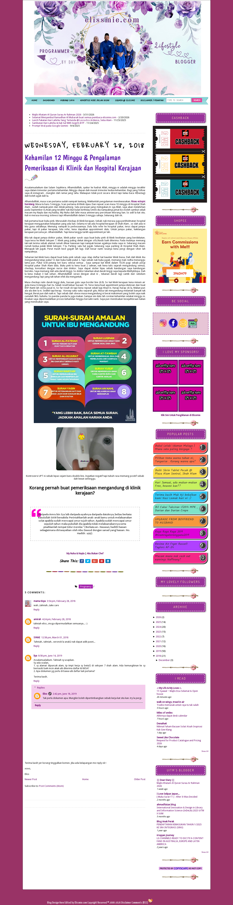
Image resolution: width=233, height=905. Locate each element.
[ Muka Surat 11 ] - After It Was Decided (177, 797)
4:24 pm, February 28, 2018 (56, 619)
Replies (41, 687)
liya (35, 655)
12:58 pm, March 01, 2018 (54, 637)
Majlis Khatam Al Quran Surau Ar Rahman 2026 (56, 114)
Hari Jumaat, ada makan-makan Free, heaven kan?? (176, 484)
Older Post (139, 779)
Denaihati (162, 723)
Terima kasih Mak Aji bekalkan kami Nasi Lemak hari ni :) (175, 496)
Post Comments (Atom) (51, 786)
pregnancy (85, 586)
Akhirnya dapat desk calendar (172, 715)
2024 (158, 626)
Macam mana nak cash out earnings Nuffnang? (172, 558)
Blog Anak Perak (165, 821)
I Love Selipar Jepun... (168, 793)
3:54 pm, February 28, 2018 (61, 601)
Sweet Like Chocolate (168, 737)
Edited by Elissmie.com (76, 902)
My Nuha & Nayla (75, 553)
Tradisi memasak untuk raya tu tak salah (178, 705)
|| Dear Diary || (165, 780)
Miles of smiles (164, 712)
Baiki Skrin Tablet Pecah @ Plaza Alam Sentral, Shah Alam (176, 472)
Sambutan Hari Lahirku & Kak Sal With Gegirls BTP (58, 123)
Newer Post (31, 779)
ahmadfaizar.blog (166, 804)
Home (85, 779)
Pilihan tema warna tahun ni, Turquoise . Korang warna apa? (175, 459)
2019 (158, 651)
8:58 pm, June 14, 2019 (50, 655)
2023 (158, 631)
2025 (158, 622)
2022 (158, 636)
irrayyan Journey (165, 835)
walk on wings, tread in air (170, 702)
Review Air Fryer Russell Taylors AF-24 (171, 545)
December (164, 660)
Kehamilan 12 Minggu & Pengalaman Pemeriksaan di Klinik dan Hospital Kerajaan (83, 167)
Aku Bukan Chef (95, 553)
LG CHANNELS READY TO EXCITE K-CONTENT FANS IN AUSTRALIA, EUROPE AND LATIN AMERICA (180, 841)
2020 (158, 646)
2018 (158, 655)
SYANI (37, 637)
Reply (36, 609)
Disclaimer (126, 902)
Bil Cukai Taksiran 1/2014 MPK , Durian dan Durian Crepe (176, 509)
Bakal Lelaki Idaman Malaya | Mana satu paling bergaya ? (175, 447)
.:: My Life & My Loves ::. (169, 688)
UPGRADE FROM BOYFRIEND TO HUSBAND (174, 521)
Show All (204, 751)
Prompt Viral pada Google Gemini (50, 125)
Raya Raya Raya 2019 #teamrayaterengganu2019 (172, 533)
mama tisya (40, 601)
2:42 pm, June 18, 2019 (64, 693)
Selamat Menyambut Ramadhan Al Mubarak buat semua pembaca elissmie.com (74, 117)
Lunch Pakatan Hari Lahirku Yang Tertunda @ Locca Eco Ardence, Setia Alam (72, 120)
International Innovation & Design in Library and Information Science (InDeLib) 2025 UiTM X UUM (180, 810)
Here (62, 902)
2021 (158, 641)
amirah (37, 619)
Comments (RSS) (140, 902)
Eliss (45, 693)
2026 (158, 617)
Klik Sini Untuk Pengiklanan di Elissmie (180, 415)
